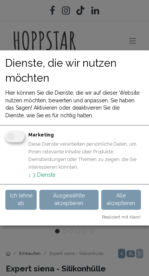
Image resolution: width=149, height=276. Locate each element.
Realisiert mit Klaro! (121, 217)
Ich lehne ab (21, 199)
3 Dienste (41, 175)
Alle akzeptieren (121, 199)
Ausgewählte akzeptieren (69, 199)
